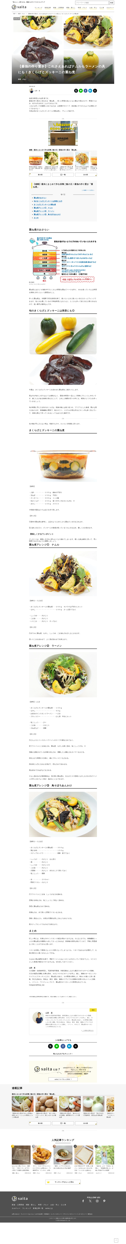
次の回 (85, 174)
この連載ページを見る (87, 190)
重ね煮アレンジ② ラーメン (44, 211)
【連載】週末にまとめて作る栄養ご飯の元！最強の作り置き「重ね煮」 (63, 185)
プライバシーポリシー (69, 1214)
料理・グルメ (82, 7)
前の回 (40, 174)
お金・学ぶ (93, 7)
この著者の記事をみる (88, 1030)
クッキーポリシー (81, 1214)
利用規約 (46, 1214)
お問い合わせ (15, 1214)
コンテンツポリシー (56, 1214)
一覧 (64, 174)
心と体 (102, 7)
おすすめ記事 (38, 1214)
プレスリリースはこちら (27, 1214)
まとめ (36, 218)
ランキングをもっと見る (64, 1182)
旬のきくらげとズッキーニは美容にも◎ (48, 201)
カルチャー (110, 7)
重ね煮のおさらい (40, 198)
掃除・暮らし (71, 7)
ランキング (38, 7)
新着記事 (48, 7)
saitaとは (49, 1208)
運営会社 (90, 1214)
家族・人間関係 (58, 7)
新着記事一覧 (38, 1208)
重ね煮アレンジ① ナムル (43, 208)
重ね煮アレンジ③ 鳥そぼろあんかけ (47, 214)
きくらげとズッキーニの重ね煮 (45, 204)
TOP (14, 13)
